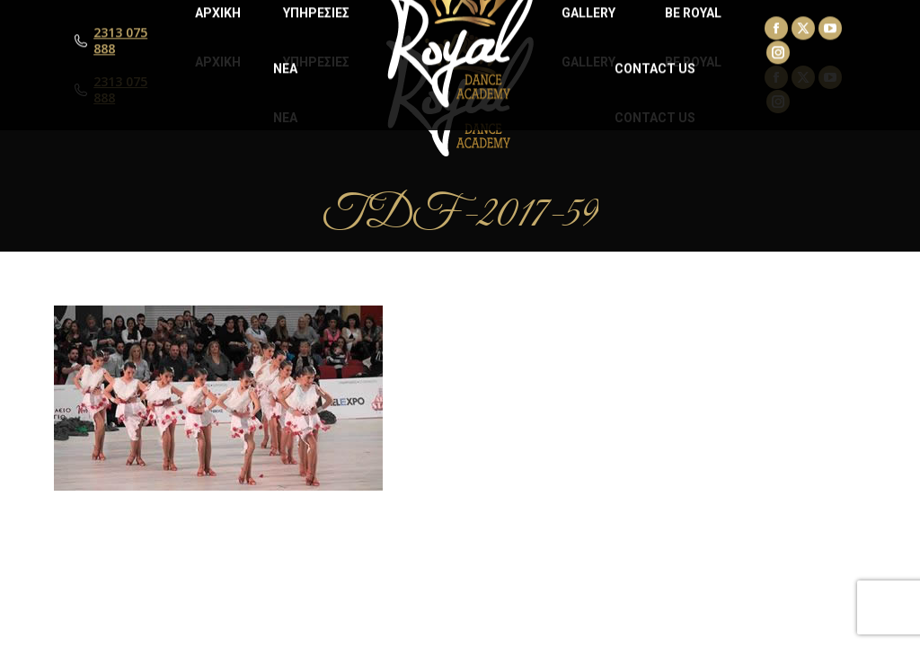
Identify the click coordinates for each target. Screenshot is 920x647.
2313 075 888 (120, 90)
